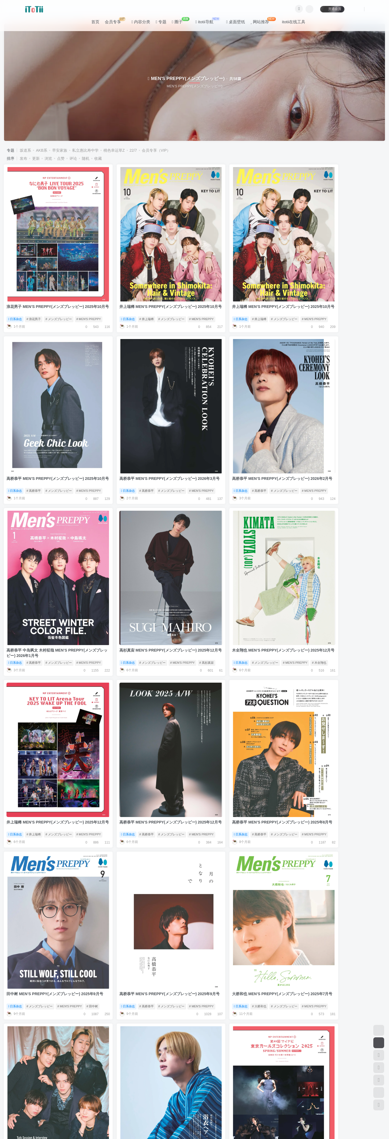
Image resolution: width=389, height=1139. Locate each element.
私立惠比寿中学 (85, 150)
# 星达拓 (188, 898)
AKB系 (41, 150)
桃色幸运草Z (114, 150)
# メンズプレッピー (59, 297)
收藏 (98, 158)
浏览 (48, 158)
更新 (36, 158)
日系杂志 (15, 297)
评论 (73, 158)
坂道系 (25, 150)
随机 (85, 158)
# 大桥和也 (226, 748)
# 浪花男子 (34, 297)
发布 (23, 158)
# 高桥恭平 (323, 297)
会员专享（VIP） (156, 150)
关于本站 (116, 1092)
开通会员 (332, 9)
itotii (42, 1117)
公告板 (78, 1092)
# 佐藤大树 (341, 898)
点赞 (61, 158)
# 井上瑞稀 (130, 297)
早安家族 (59, 150)
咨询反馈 (96, 1092)
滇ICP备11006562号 (24, 1125)
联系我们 (136, 1092)
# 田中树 (92, 748)
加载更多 (194, 1072)
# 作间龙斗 (34, 1049)
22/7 (133, 150)
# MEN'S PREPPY (88, 297)
